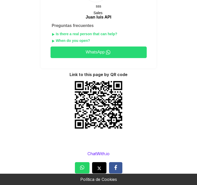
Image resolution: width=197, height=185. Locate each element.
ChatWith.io (98, 153)
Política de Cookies (98, 179)
